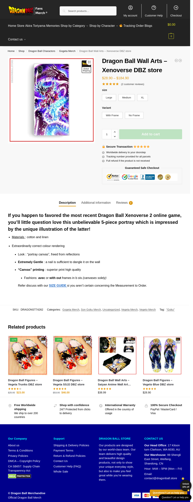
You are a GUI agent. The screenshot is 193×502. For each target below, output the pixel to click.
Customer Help (154, 11)
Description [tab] (67, 198)
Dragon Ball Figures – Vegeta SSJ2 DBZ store (69, 378)
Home (11, 46)
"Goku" (170, 305)
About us (13, 440)
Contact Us (60, 456)
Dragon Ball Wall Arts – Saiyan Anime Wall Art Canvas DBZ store (113, 378)
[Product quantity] (107, 130)
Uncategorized (111, 305)
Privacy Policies (18, 451)
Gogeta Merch (67, 46)
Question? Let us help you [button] (175, 497)
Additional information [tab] (96, 198)
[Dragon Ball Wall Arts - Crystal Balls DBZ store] (176, 56)
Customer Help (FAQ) (67, 462)
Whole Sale (60, 467)
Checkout (176, 11)
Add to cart (151, 130)
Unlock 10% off (185, 485)
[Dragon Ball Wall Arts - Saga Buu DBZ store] (180, 56)
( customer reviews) (132, 79)
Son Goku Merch (91, 305)
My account (130, 11)
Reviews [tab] (124, 198)
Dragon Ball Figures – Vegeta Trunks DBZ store (25, 378)
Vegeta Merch (129, 305)
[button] (175, 30)
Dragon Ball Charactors (41, 46)
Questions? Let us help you (168, 492)
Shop (22, 46)
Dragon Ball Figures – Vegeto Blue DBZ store (158, 378)
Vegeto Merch (147, 305)
